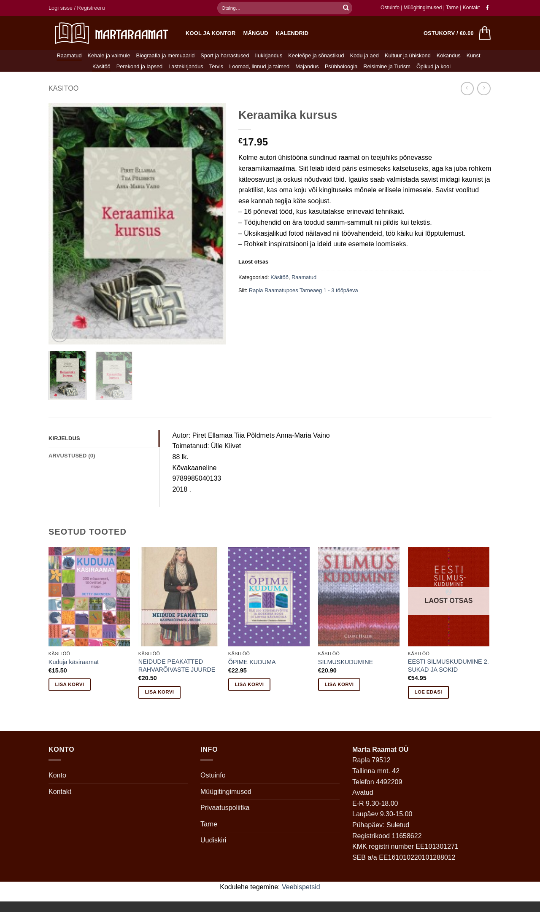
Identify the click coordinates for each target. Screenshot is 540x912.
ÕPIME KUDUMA (252, 662)
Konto (57, 775)
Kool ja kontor (211, 33)
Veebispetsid (301, 886)
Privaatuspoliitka (225, 807)
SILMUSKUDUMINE (345, 662)
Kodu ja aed (364, 55)
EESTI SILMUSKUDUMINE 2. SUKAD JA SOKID (448, 665)
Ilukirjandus (269, 55)
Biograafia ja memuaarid (165, 55)
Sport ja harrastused (224, 55)
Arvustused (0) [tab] (72, 455)
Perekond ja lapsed (139, 66)
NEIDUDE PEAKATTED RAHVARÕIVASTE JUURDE (177, 665)
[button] (77, 8)
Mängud (255, 33)
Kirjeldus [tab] (64, 438)
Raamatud (69, 55)
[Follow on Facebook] (487, 8)
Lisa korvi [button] (69, 684)
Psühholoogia (341, 66)
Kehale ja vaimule (109, 55)
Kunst (474, 55)
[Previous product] (483, 88)
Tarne (453, 8)
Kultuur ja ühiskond (408, 55)
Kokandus (449, 55)
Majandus (307, 66)
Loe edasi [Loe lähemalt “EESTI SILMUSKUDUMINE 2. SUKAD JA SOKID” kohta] (428, 691)
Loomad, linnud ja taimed (259, 66)
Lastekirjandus (185, 66)
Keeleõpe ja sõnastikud (316, 55)
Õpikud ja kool (433, 66)
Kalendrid (292, 33)
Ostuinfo (390, 8)
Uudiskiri (213, 840)
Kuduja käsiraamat (74, 662)
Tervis (216, 66)
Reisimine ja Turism (386, 66)
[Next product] (467, 88)
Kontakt (471, 8)
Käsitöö (101, 66)
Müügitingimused (423, 8)
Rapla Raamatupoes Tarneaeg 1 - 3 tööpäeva (303, 290)
